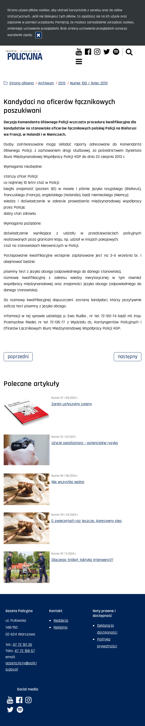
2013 (61, 83)
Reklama (60, 627)
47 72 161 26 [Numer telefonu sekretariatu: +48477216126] (22, 644)
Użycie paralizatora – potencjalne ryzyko (84, 443)
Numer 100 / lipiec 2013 (89, 83)
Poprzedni (20, 356)
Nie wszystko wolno (67, 481)
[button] (129, 52)
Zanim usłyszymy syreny (71, 404)
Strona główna (21, 83)
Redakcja (60, 620)
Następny (129, 356)
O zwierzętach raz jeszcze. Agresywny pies (86, 520)
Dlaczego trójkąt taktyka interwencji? (82, 559)
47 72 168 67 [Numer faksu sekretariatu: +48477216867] (24, 650)
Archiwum (46, 83)
